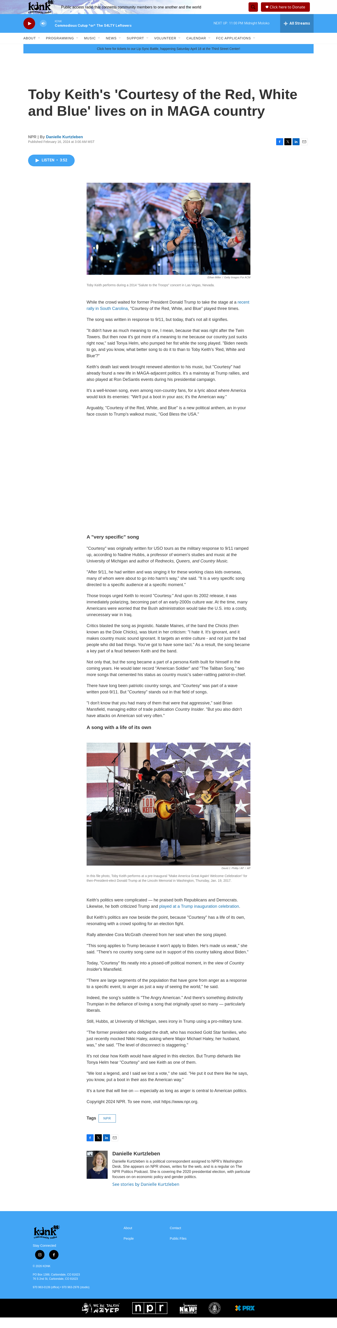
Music (90, 49)
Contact (175, 1238)
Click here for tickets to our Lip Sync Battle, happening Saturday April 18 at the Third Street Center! (168, 59)
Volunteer (165, 49)
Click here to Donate (289, 12)
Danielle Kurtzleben (64, 147)
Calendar (196, 49)
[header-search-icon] (252, 12)
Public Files (178, 1249)
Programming (60, 49)
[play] (29, 34)
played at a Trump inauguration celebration (199, 917)
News (111, 49)
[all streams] (297, 34)
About (29, 49)
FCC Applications (233, 49)
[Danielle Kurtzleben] (97, 1175)
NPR (107, 1129)
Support (135, 49)
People (129, 1249)
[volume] (43, 34)
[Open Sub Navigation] (39, 49)
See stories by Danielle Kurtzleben (145, 1195)
